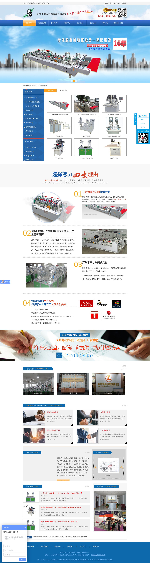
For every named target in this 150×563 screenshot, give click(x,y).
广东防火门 (69, 537)
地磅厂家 (50, 537)
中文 (105, 3)
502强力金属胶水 (31, 147)
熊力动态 (93, 23)
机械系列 (28, 92)
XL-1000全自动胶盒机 (33, 102)
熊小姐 (143, 127)
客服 (142, 119)
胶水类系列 (54, 23)
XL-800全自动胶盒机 (32, 106)
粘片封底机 (29, 131)
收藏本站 (118, 3)
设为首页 (112, 3)
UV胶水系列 (29, 160)
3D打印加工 (84, 537)
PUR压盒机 (29, 135)
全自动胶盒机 (43, 86)
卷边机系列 (29, 114)
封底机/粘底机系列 (32, 118)
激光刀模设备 (44, 537)
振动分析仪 (56, 537)
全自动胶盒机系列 (31, 98)
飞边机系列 (29, 123)
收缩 (135, 119)
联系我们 (124, 3)
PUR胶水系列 (30, 151)
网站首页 (29, 23)
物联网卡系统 (76, 537)
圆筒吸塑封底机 (31, 127)
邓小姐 (143, 123)
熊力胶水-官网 (118, 23)
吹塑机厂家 (36, 537)
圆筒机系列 (29, 110)
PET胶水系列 (30, 156)
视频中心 (67, 23)
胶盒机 (34, 86)
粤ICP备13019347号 (98, 555)
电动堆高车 (63, 537)
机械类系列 (42, 23)
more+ (124, 366)
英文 (108, 3)
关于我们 (80, 23)
